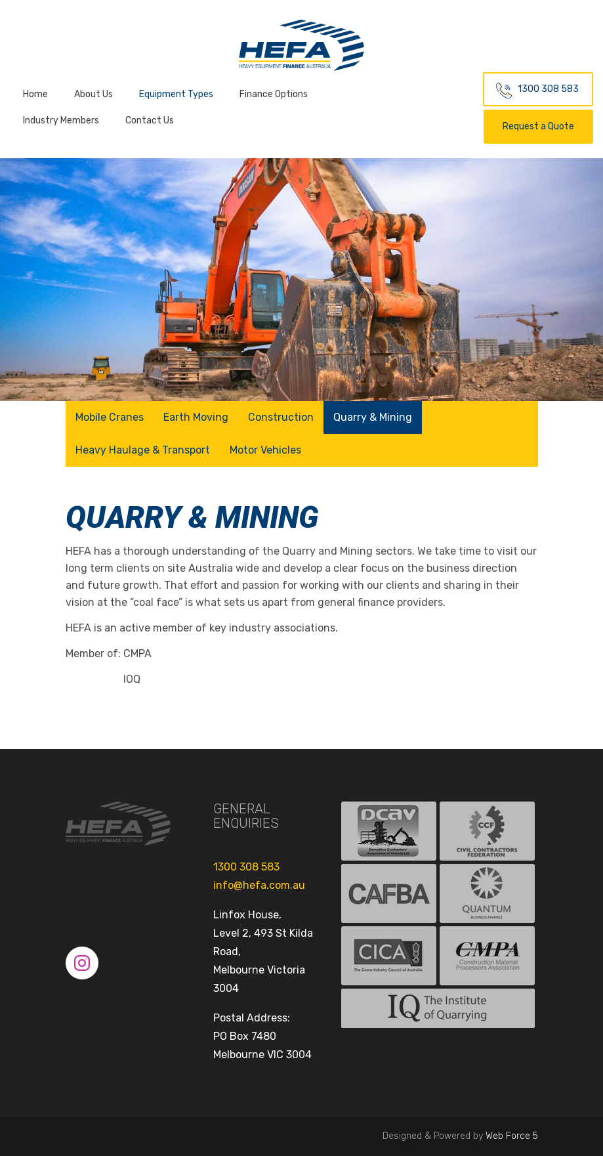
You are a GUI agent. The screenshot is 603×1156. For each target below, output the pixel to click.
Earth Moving (195, 417)
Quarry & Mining (372, 417)
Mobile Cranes (109, 417)
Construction (281, 417)
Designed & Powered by (460, 1136)
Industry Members (61, 120)
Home (35, 94)
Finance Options (273, 94)
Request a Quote (538, 126)
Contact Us (149, 120)
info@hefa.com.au (259, 885)
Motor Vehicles (265, 450)
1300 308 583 (548, 89)
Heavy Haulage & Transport (142, 450)
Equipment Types (176, 94)
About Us (93, 94)
